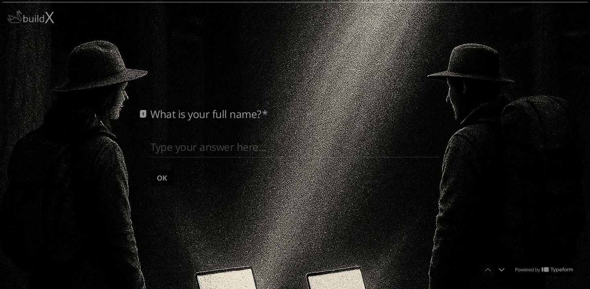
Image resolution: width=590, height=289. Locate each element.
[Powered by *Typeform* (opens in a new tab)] (544, 269)
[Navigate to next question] (501, 269)
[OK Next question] (162, 177)
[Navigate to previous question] (487, 269)
